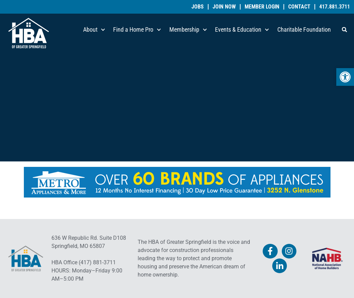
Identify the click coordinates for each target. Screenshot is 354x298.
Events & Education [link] (242, 29)
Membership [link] (188, 29)
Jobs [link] (197, 7)
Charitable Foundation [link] (304, 29)
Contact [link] (299, 7)
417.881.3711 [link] (334, 7)
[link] (345, 77)
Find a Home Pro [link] (137, 29)
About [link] (94, 29)
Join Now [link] (224, 7)
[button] (344, 29)
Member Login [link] (262, 7)
